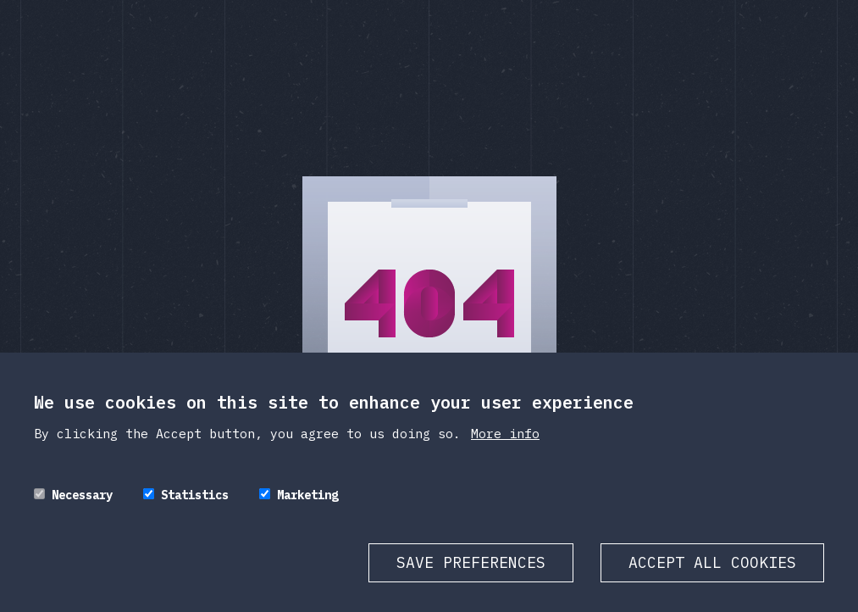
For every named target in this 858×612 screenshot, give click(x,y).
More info (505, 450)
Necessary (82, 512)
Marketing (307, 512)
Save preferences (470, 579)
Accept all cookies (712, 579)
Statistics (195, 512)
